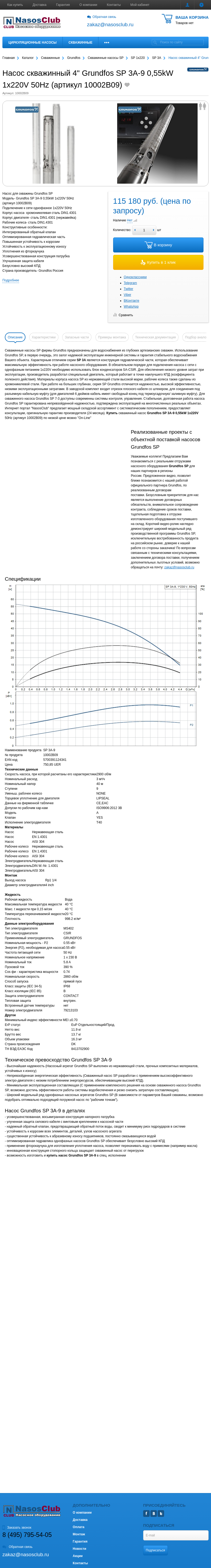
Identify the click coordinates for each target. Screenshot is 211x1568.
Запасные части (77, 337)
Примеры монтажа (112, 337)
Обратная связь (101, 17)
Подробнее (10, 280)
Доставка (40, 5)
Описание (15, 337)
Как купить (15, 5)
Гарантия (63, 5)
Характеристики (44, 337)
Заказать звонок (16, 1527)
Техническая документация (155, 337)
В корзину (158, 244)
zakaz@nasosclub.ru (179, 567)
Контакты (114, 5)
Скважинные (80, 42)
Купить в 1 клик (158, 262)
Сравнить (123, 315)
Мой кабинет (139, 5)
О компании (88, 5)
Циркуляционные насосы (33, 42)
